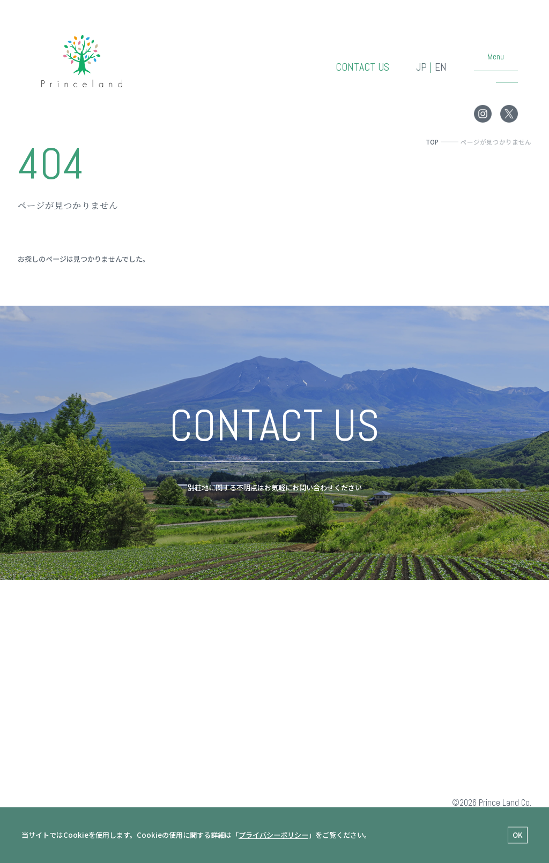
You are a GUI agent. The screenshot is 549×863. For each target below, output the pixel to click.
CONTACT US (362, 67)
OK (518, 835)
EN (441, 67)
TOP (432, 142)
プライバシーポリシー (273, 835)
